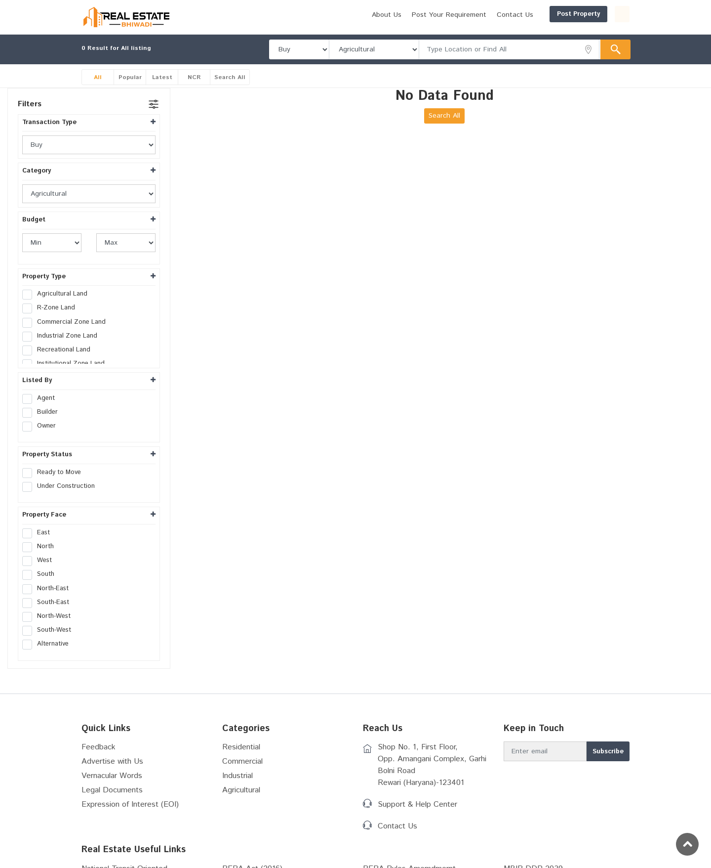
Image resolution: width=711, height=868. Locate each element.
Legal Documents (112, 790)
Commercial (242, 761)
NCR (194, 77)
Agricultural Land (58, 294)
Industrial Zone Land (63, 336)
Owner (42, 426)
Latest (162, 77)
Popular (130, 77)
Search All (229, 77)
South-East (49, 602)
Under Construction (61, 486)
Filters (29, 104)
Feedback (98, 747)
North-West (49, 616)
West (40, 560)
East (39, 532)
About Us (339, 15)
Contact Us (467, 15)
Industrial (237, 775)
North (41, 546)
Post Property (531, 14)
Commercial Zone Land (67, 322)
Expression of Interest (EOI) (130, 804)
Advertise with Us (112, 761)
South (41, 574)
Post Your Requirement (401, 15)
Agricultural (241, 790)
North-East (48, 588)
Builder (43, 412)
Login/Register (598, 14)
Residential (241, 747)
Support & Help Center (417, 804)
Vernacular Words (111, 775)
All (98, 77)
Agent (41, 398)
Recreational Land (59, 350)
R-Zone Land (51, 308)
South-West (50, 630)
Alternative (48, 644)
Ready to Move (54, 472)
